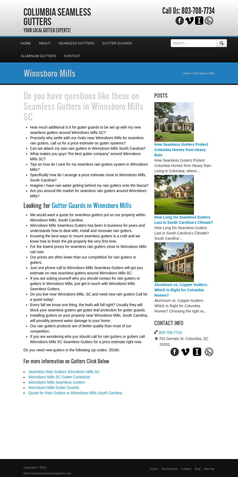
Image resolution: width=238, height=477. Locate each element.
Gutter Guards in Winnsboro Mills (91, 205)
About (45, 43)
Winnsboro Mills (49, 73)
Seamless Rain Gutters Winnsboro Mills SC (64, 372)
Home (26, 43)
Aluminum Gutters (38, 56)
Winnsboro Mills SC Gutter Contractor (59, 377)
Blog (198, 468)
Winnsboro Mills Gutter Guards (53, 387)
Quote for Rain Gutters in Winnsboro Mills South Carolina (75, 393)
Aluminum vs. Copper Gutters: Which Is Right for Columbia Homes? (181, 290)
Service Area (169, 468)
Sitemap (209, 468)
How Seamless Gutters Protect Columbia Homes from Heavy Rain (181, 149)
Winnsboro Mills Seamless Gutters (56, 382)
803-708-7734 (198, 11)
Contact (72, 56)
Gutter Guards (117, 43)
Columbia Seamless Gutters (57, 16)
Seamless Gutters (76, 43)
